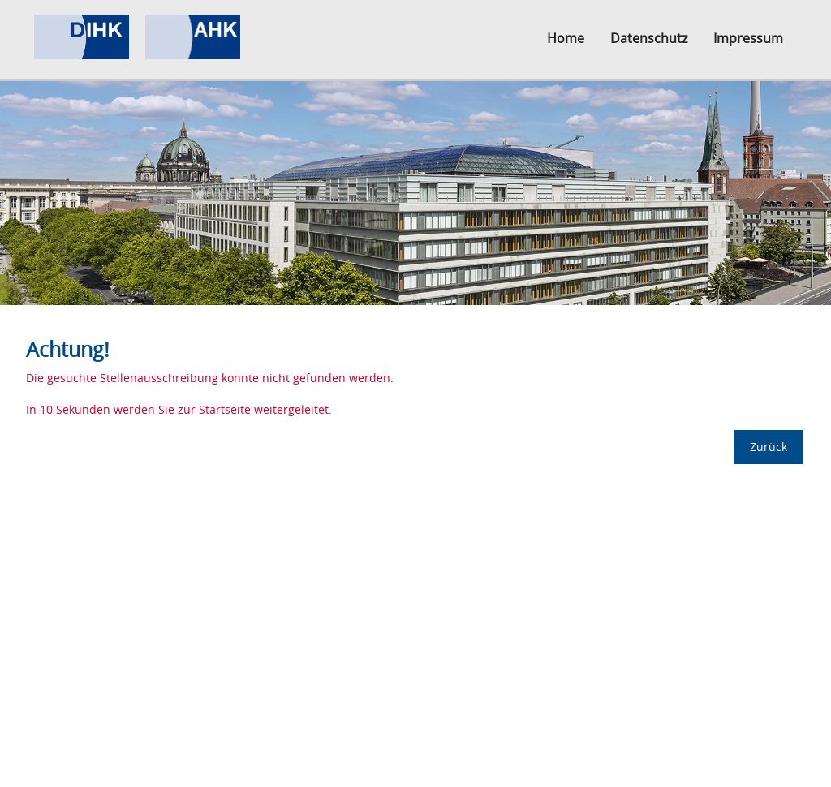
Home (565, 38)
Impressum (748, 38)
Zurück (768, 446)
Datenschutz (648, 38)
